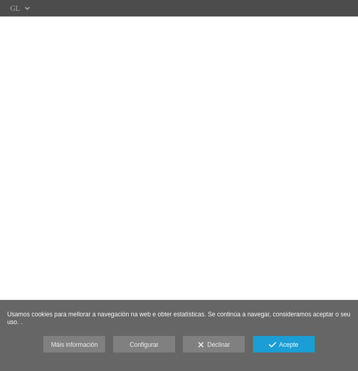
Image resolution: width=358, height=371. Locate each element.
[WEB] (179, 82)
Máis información (74, 344)
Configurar (144, 344)
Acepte (283, 345)
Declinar (214, 345)
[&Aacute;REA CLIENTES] (179, 121)
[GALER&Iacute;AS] (179, 159)
